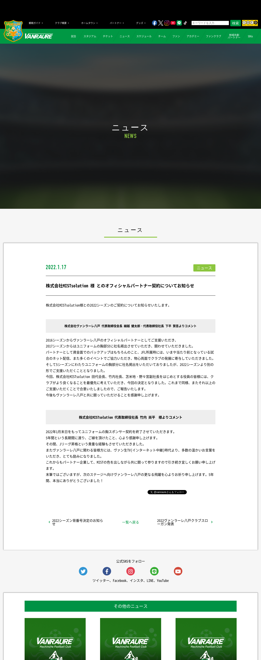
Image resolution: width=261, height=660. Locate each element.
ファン (176, 36)
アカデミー (193, 36)
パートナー (115, 23)
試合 (73, 36)
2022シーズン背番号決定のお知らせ (77, 522)
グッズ (139, 23)
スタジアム (90, 36)
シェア (79, 491)
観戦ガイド (34, 23)
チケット (108, 36)
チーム (162, 36)
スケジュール (144, 36)
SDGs (250, 36)
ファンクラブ (213, 36)
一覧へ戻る (130, 522)
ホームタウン (88, 23)
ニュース (125, 36)
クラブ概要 (61, 23)
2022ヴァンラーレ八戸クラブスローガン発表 (182, 522)
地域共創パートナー (234, 36)
